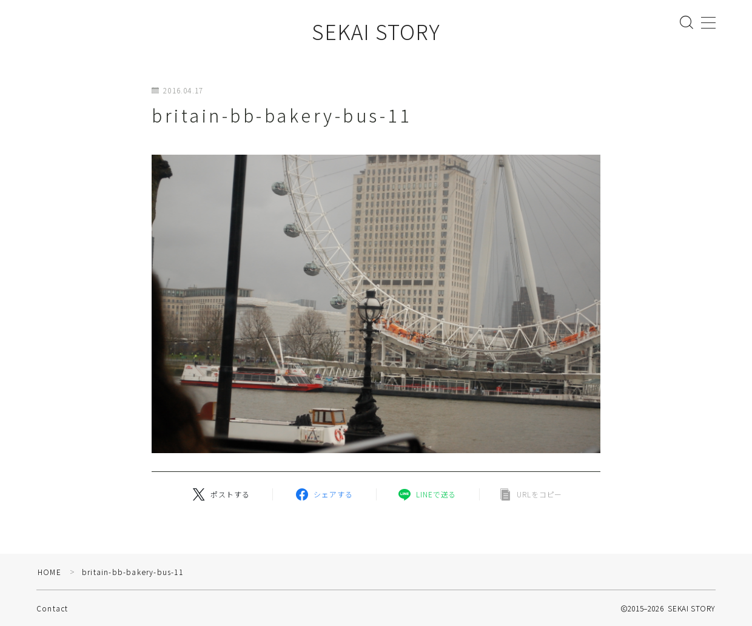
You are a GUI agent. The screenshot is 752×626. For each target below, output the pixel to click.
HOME (49, 572)
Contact (52, 608)
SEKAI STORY (376, 31)
